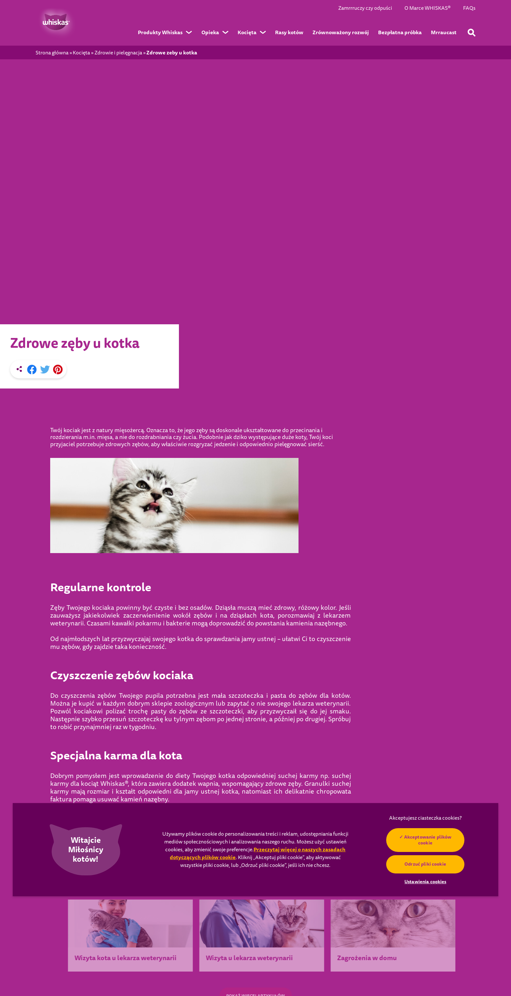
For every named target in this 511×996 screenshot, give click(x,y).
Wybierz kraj (83, 912)
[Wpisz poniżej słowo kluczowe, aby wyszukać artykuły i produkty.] (471, 33)
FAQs (469, 8)
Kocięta (81, 53)
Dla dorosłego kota (270, 921)
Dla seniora (261, 931)
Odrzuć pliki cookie (425, 864)
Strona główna (52, 53)
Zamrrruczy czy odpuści (365, 8)
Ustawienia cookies (68, 962)
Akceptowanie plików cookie (428, 840)
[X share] (45, 201)
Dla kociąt (260, 911)
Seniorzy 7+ (342, 901)
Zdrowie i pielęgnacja (118, 53)
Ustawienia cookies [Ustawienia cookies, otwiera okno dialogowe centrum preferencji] (425, 881)
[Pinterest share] (58, 201)
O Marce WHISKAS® (427, 8)
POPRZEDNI (83, 659)
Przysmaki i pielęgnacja (275, 901)
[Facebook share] (32, 201)
